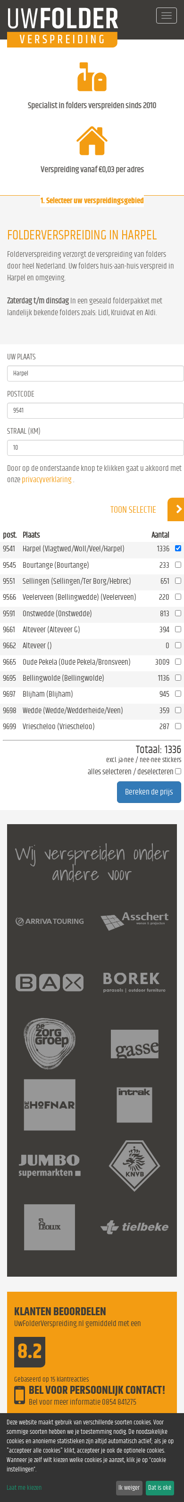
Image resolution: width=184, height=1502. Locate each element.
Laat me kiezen (24, 1488)
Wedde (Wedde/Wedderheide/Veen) (73, 711)
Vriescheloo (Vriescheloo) (59, 727)
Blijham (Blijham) (48, 694)
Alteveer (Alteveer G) (51, 630)
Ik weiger (129, 1488)
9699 (9, 727)
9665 (9, 662)
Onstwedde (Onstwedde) (57, 614)
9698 (10, 711)
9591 (9, 614)
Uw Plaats (21, 357)
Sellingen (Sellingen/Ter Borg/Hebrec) (77, 581)
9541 (9, 549)
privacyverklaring (47, 480)
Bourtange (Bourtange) (56, 565)
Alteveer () (37, 646)
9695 (9, 678)
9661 (9, 630)
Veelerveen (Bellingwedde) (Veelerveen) (79, 597)
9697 (9, 694)
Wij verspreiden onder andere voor (92, 863)
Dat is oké (159, 1488)
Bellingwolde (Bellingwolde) (63, 678)
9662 (9, 646)
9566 (9, 597)
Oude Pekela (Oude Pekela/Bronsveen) (77, 662)
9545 (9, 565)
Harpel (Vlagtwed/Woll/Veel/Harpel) (74, 549)
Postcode (20, 394)
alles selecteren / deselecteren (131, 772)
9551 (9, 581)
